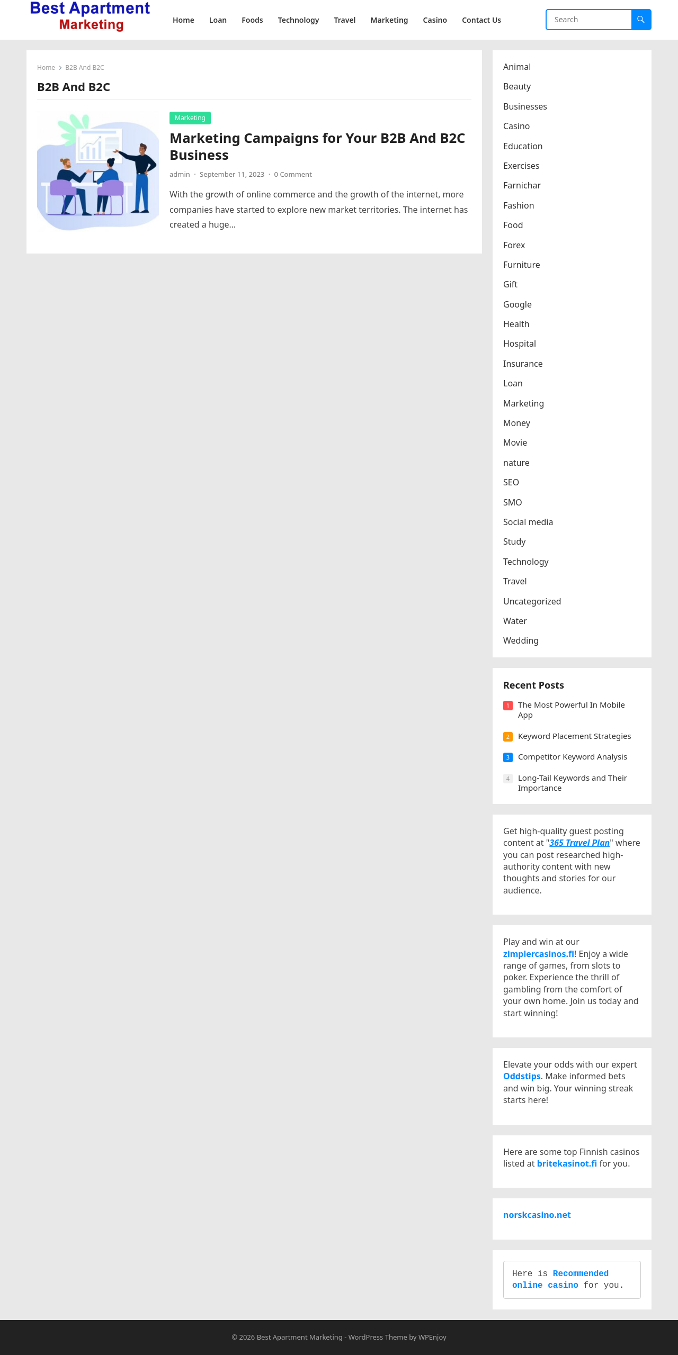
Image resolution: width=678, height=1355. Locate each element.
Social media (528, 522)
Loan (513, 383)
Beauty (517, 86)
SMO (512, 502)
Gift (510, 284)
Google (517, 304)
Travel (515, 581)
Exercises (521, 165)
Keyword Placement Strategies (574, 735)
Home (46, 67)
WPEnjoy (432, 1337)
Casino (516, 126)
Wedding (521, 640)
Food (513, 225)
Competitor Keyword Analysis (572, 756)
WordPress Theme (378, 1337)
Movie (515, 442)
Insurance (523, 363)
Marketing (190, 117)
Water (515, 621)
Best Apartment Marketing (300, 1337)
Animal (517, 67)
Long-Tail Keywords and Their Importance (572, 782)
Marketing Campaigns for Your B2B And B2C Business (318, 146)
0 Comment (293, 174)
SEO (511, 482)
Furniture (521, 264)
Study (514, 541)
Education (523, 146)
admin (180, 174)
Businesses (525, 106)
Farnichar (522, 185)
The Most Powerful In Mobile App (571, 709)
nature (516, 462)
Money (516, 423)
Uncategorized (532, 601)
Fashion (518, 205)
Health (516, 324)
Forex (514, 245)
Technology (526, 561)
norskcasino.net (537, 1215)
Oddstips (522, 1076)
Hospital (519, 343)
